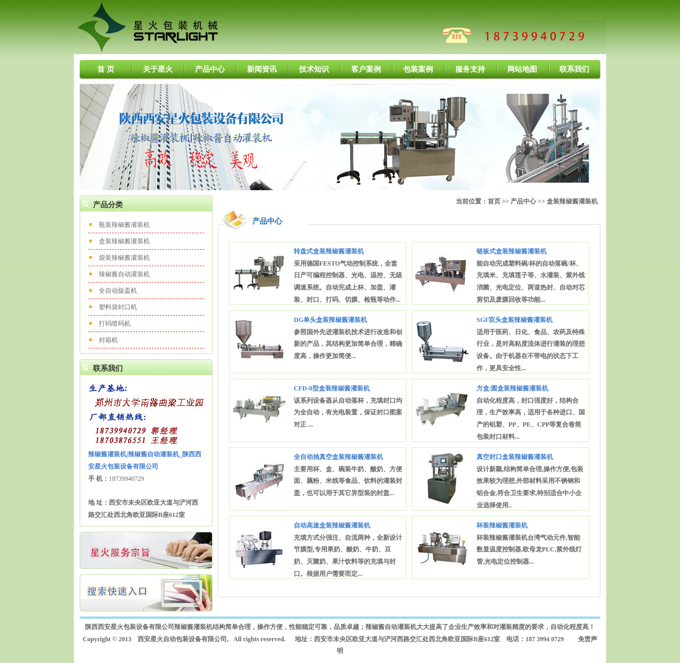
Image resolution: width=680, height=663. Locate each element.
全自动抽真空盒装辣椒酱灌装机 (338, 457)
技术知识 (314, 69)
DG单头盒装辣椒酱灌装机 (330, 320)
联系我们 (574, 69)
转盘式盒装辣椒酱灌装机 (329, 251)
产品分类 (108, 205)
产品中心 (210, 69)
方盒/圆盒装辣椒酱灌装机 (512, 388)
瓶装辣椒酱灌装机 (124, 224)
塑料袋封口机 (118, 307)
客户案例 (366, 69)
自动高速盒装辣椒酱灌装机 (332, 525)
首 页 (105, 69)
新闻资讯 (262, 69)
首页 (494, 201)
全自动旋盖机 (118, 290)
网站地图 (522, 69)
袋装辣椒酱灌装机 (124, 257)
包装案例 (418, 69)
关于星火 (158, 69)
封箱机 (108, 340)
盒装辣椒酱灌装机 (124, 241)
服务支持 (470, 69)
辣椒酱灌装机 (193, 627)
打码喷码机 (115, 323)
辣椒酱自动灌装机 (124, 274)
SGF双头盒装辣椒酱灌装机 (514, 320)
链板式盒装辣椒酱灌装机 (512, 251)
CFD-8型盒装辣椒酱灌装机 (332, 388)
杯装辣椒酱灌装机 (502, 525)
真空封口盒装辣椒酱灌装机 (515, 457)
